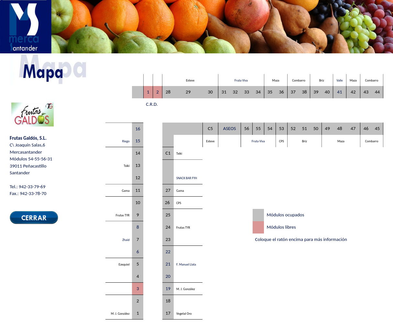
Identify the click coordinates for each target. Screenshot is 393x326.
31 (224, 92)
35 (269, 92)
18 (168, 301)
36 (281, 92)
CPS (281, 141)
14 (137, 153)
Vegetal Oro (184, 313)
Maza (275, 80)
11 (137, 190)
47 (353, 128)
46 (366, 128)
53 (281, 128)
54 (269, 128)
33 (246, 92)
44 (377, 92)
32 (235, 92)
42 (353, 92)
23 (168, 239)
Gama (126, 191)
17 (168, 313)
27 (168, 190)
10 (137, 202)
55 (258, 128)
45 (377, 128)
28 (168, 92)
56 (246, 128)
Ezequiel (124, 264)
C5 (210, 128)
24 (168, 227)
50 (315, 128)
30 (210, 92)
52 (293, 128)
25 (168, 215)
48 (339, 128)
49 (327, 128)
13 (137, 165)
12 (137, 177)
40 (327, 92)
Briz (321, 80)
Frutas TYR (123, 215)
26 (167, 202)
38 (304, 92)
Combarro (298, 80)
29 (188, 92)
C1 (168, 153)
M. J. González (185, 289)
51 (304, 128)
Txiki (179, 153)
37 (293, 92)
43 (366, 92)
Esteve (190, 80)
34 (258, 92)
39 (315, 92)
